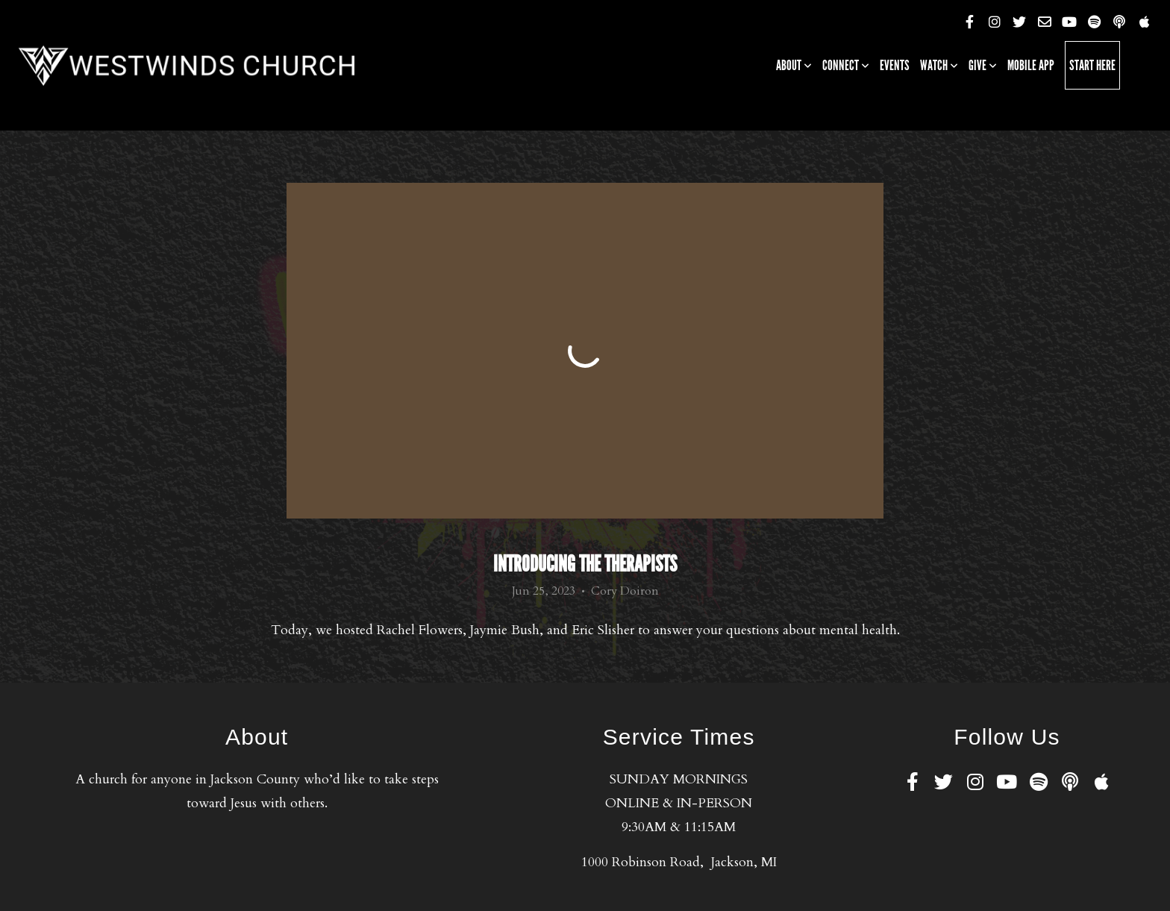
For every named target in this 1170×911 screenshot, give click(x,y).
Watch (939, 65)
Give (983, 65)
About (794, 65)
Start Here (1092, 65)
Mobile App (1030, 65)
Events (895, 65)
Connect (845, 65)
